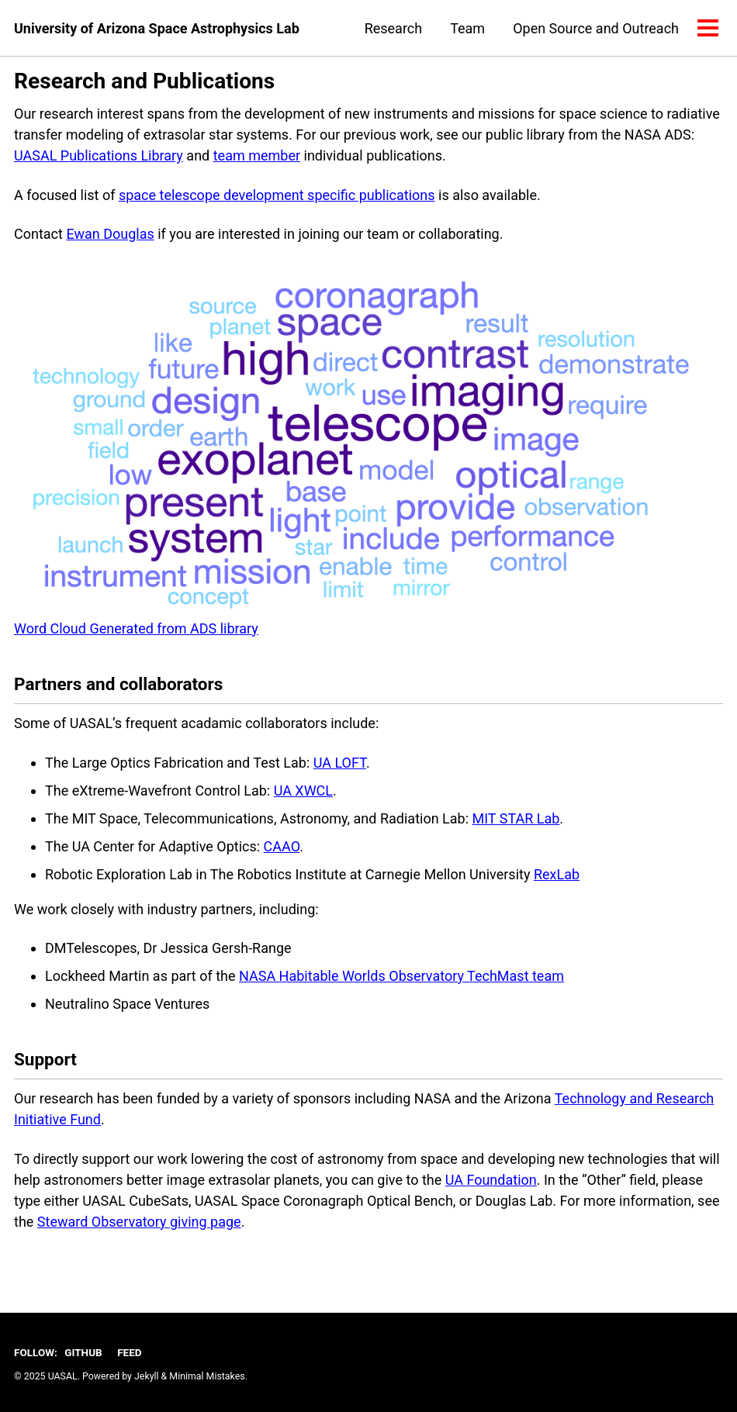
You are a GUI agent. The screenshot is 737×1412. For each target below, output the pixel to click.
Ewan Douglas (110, 234)
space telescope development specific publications (277, 195)
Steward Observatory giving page (139, 1221)
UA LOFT (339, 762)
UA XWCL (303, 790)
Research (394, 28)
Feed (129, 1352)
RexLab (557, 874)
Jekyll (146, 1376)
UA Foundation (491, 1180)
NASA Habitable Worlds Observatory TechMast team (401, 976)
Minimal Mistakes (206, 1376)
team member (256, 155)
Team (467, 28)
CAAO (282, 846)
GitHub (83, 1352)
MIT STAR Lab (516, 818)
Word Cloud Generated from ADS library (136, 628)
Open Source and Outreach (596, 28)
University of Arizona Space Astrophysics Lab (156, 28)
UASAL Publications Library (98, 155)
